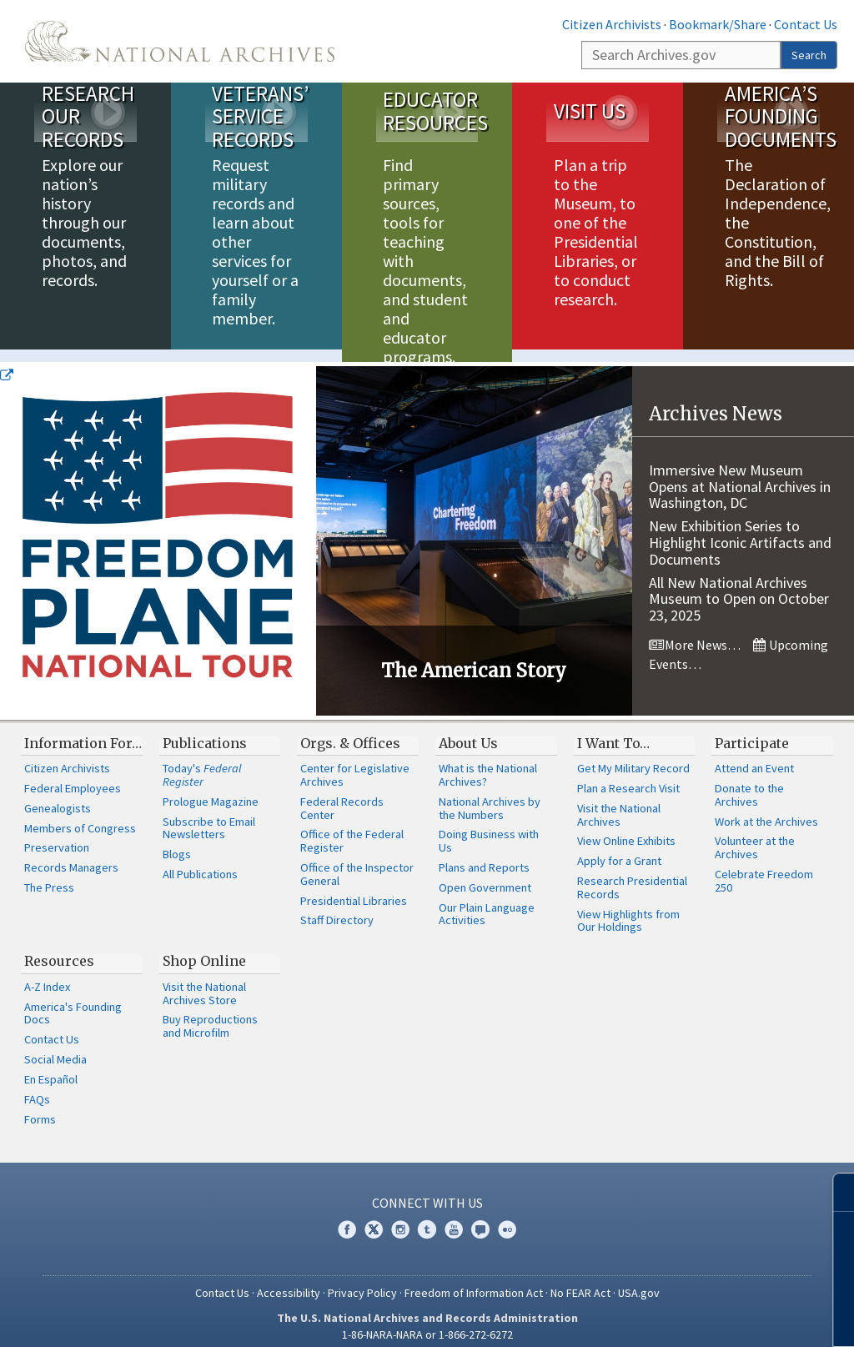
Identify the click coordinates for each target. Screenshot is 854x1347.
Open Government (485, 874)
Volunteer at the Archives (755, 835)
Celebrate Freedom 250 (764, 868)
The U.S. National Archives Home (179, 41)
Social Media (55, 1046)
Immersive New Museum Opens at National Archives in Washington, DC (740, 474)
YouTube (454, 1217)
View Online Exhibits (626, 828)
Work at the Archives (766, 809)
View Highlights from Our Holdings (628, 908)
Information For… (83, 730)
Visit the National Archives (619, 802)
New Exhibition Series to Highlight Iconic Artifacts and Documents (740, 530)
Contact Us (805, 24)
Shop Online (204, 948)
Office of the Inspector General (357, 861)
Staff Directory (337, 907)
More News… (695, 632)
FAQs (37, 1086)
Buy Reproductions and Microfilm (210, 1013)
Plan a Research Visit (628, 775)
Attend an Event (754, 755)
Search (808, 55)
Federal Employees (72, 775)
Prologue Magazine (211, 789)
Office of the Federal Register (352, 828)
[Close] (834, 1192)
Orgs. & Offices (350, 730)
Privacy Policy (362, 1280)
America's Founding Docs (73, 1001)
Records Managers (71, 854)
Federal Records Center (342, 796)
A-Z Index (47, 974)
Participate (752, 730)
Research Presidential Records (632, 875)
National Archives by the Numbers (489, 796)
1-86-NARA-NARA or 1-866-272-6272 (427, 1321)
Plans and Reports (484, 854)
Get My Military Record (633, 755)
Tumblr (427, 1217)
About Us (468, 730)
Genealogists (57, 795)
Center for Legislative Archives (354, 762)
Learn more (705, 1316)
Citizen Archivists (611, 24)
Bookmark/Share (717, 24)
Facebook (347, 1217)
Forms (40, 1106)
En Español (51, 1066)
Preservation (56, 834)
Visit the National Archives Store (204, 981)
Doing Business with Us (489, 828)
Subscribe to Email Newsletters (209, 816)
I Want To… (613, 730)
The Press (49, 874)
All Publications (200, 861)
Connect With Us (427, 1190)
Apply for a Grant (619, 848)
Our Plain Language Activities (487, 901)
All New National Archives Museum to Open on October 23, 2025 (739, 586)
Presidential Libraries (353, 888)
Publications (205, 730)
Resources (59, 948)
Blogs (177, 841)
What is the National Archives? (488, 762)
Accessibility (288, 1280)
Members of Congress (80, 815)
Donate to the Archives (749, 782)
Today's (202, 762)
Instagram (400, 1217)
